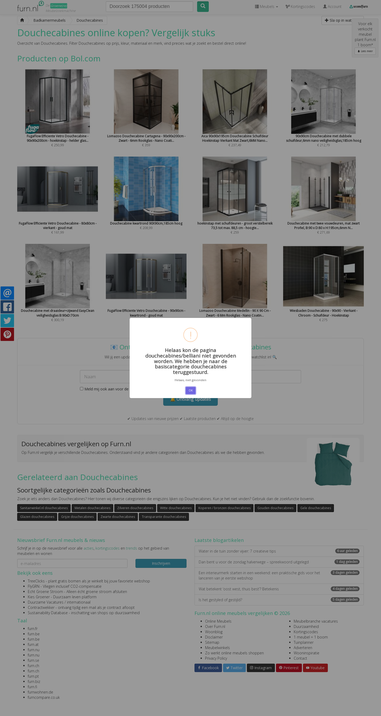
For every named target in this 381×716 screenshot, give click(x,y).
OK (191, 390)
